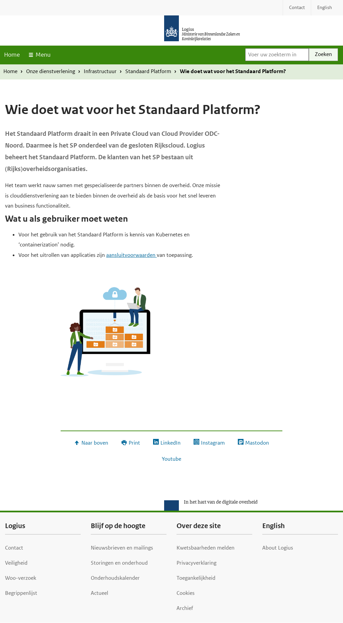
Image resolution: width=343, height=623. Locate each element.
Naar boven (94, 442)
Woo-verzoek (20, 577)
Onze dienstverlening (50, 71)
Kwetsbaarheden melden (205, 547)
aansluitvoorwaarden (131, 255)
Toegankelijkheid (196, 577)
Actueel (99, 593)
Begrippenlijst (21, 593)
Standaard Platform (148, 71)
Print (134, 442)
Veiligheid (16, 562)
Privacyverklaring (196, 562)
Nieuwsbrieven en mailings (122, 547)
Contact (14, 547)
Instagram (213, 442)
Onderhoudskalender (115, 577)
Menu (43, 54)
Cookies (186, 593)
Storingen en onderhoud (119, 562)
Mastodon (257, 442)
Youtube (171, 458)
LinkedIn (170, 442)
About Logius (277, 547)
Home (12, 54)
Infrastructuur (100, 71)
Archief (185, 608)
